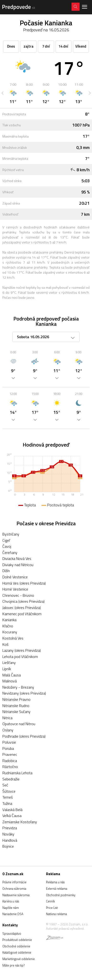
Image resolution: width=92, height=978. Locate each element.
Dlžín (6, 571)
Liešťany (9, 662)
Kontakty (10, 925)
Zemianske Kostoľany (19, 822)
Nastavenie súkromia (16, 895)
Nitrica (7, 718)
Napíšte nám (10, 907)
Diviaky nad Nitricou (17, 565)
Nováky (8, 834)
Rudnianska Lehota (17, 773)
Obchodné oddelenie (16, 946)
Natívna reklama (56, 914)
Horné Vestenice (15, 589)
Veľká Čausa (11, 815)
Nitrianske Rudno (15, 705)
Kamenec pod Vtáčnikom (21, 614)
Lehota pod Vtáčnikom (20, 656)
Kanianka (9, 620)
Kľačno (7, 626)
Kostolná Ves (12, 638)
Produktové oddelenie (17, 939)
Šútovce (8, 791)
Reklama (53, 874)
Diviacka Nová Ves (16, 558)
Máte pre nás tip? (13, 965)
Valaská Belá (12, 809)
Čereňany (9, 552)
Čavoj (6, 546)
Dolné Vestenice (15, 577)
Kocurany (9, 632)
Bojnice (8, 846)
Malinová (9, 681)
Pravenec (9, 754)
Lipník (6, 669)
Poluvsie (9, 742)
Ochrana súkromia (14, 888)
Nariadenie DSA (12, 914)
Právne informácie (14, 882)
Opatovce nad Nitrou (18, 724)
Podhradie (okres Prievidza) (24, 736)
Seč (5, 785)
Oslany (7, 730)
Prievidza (9, 828)
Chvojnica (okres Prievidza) (23, 601)
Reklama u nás (55, 882)
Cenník (50, 901)
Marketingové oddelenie (18, 958)
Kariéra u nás (10, 901)
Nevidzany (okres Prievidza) (24, 693)
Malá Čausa (11, 675)
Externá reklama (56, 888)
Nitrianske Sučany (16, 711)
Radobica (9, 760)
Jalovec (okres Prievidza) (21, 607)
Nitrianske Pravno (16, 699)
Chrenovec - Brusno (18, 595)
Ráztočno (10, 766)
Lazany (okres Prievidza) (21, 650)
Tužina (7, 803)
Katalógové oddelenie (16, 952)
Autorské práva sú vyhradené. (65, 928)
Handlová (9, 840)
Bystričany (10, 534)
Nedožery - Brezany (18, 687)
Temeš (7, 797)
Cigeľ (6, 540)
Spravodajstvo (11, 933)
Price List (52, 907)
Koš (5, 644)
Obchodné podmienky (60, 895)
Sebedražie (11, 779)
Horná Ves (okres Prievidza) (24, 583)
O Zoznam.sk (12, 874)
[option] (13, 93)
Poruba (8, 748)
